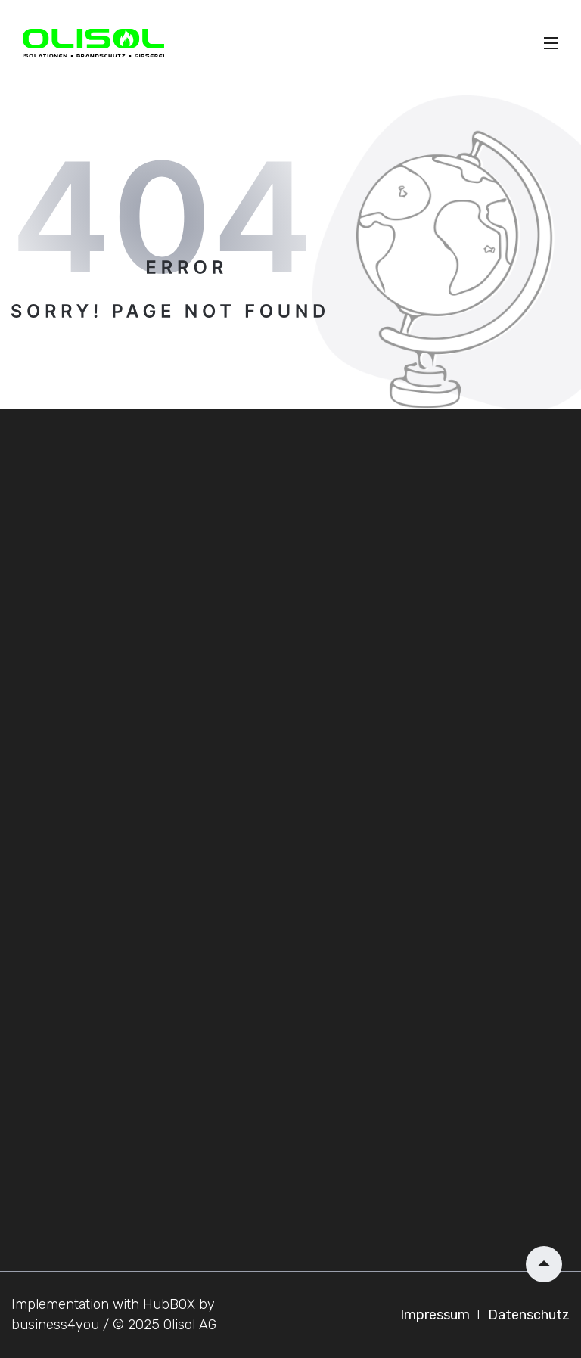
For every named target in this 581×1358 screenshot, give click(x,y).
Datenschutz (529, 1315)
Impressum (436, 1315)
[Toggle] (550, 43)
